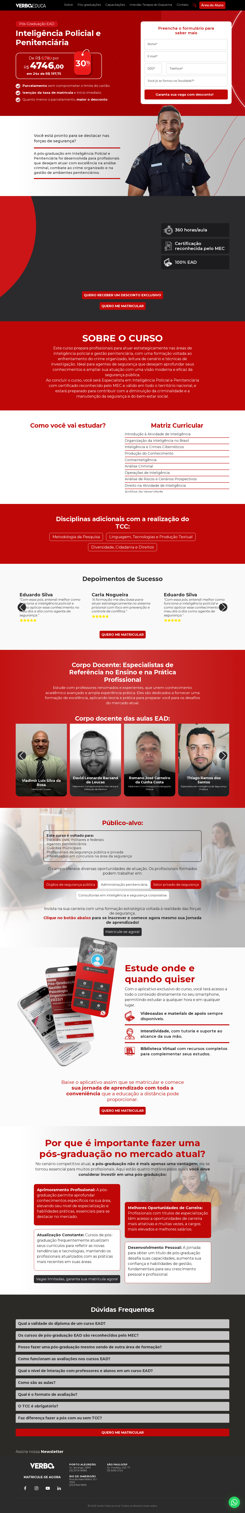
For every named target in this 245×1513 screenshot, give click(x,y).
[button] (223, 607)
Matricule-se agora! (122, 931)
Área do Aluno (212, 5)
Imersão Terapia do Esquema (151, 5)
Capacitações (115, 5)
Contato (183, 5)
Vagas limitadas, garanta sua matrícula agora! (77, 1279)
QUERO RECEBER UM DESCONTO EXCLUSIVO (122, 295)
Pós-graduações (89, 5)
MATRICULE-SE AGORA (42, 1477)
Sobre (68, 5)
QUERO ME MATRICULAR (122, 306)
